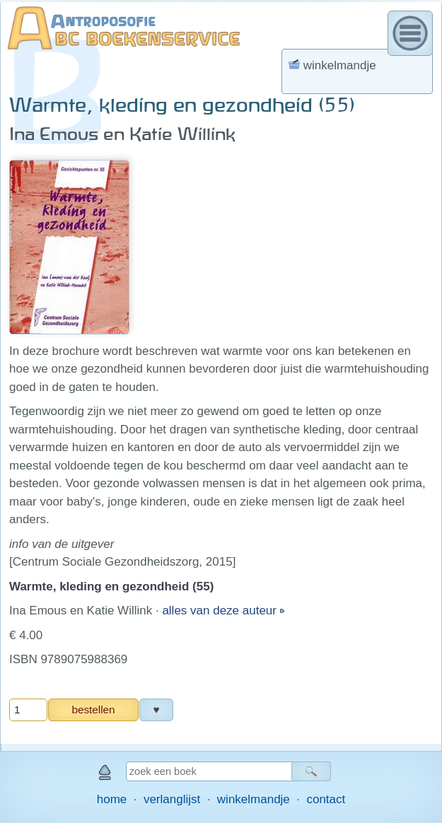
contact (325, 799)
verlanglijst (172, 799)
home (112, 799)
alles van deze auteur (220, 610)
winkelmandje (253, 799)
